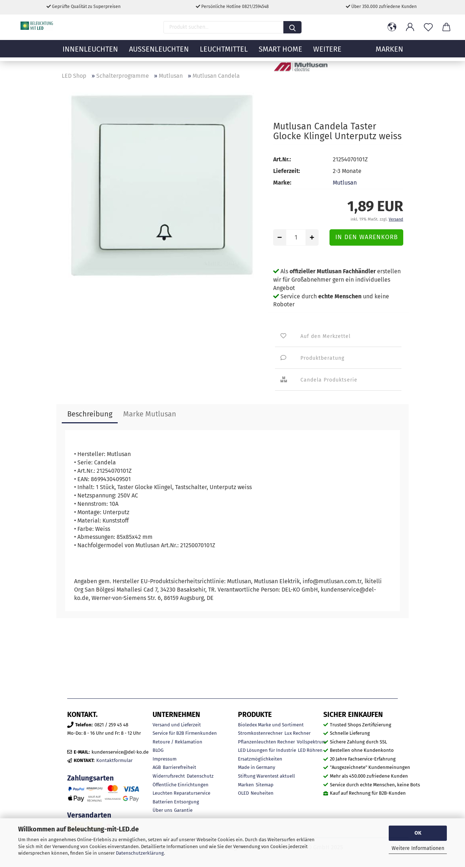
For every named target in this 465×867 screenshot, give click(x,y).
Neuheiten (262, 793)
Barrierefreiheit (179, 767)
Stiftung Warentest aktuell (266, 776)
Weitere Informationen (418, 848)
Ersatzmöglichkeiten (260, 759)
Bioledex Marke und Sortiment (271, 724)
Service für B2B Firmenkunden (185, 733)
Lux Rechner (297, 733)
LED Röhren (310, 750)
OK (418, 833)
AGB (157, 767)
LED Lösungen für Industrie (267, 750)
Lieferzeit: (286, 171)
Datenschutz (200, 776)
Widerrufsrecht (169, 776)
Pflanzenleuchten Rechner (266, 742)
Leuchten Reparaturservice (181, 793)
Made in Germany (256, 767)
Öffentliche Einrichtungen (181, 784)
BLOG (158, 750)
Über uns (162, 810)
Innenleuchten (90, 52)
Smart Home (280, 52)
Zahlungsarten (90, 778)
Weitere (327, 52)
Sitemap (265, 784)
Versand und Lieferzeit (177, 724)
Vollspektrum (311, 742)
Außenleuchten (159, 52)
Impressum (165, 759)
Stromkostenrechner (260, 733)
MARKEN (389, 52)
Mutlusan (345, 182)
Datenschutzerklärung (140, 853)
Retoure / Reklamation (177, 742)
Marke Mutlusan (149, 414)
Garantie (183, 810)
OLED (243, 793)
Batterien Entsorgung (176, 802)
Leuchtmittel (224, 52)
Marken (246, 784)
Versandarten (89, 815)
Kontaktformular (114, 760)
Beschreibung (89, 414)
